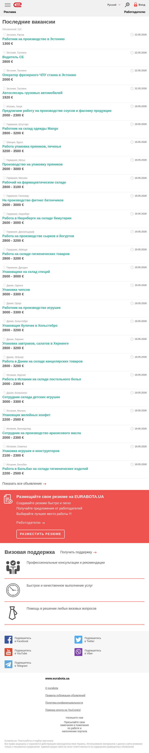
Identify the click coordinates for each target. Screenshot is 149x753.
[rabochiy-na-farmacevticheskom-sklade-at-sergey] (74, 183)
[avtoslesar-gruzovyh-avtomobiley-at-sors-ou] (74, 94)
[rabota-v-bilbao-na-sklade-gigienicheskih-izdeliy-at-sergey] (74, 469)
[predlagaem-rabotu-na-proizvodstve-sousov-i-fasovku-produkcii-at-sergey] (74, 111)
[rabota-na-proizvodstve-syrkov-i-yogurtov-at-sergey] (74, 237)
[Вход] (127, 5)
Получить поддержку (76, 552)
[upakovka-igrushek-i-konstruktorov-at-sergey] (74, 452)
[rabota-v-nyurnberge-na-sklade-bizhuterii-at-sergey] (74, 219)
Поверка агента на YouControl (63, 709)
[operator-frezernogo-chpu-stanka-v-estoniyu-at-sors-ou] (74, 76)
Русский (112, 4)
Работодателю (134, 11)
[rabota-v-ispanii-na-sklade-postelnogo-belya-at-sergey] (74, 380)
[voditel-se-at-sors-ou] (74, 58)
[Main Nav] (8, 5)
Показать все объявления (22, 483)
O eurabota (51, 688)
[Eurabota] (18, 5)
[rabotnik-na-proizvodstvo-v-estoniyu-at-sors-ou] (74, 40)
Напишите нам (74, 717)
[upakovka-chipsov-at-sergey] (74, 290)
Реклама (10, 11)
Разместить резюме (40, 534)
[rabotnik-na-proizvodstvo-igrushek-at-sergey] (74, 308)
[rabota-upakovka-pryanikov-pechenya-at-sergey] (74, 147)
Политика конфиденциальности (64, 702)
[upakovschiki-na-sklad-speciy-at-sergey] (74, 272)
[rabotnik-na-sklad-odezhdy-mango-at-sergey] (74, 129)
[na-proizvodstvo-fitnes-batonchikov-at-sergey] (74, 201)
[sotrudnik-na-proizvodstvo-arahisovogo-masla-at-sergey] (74, 434)
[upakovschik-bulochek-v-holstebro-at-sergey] (74, 326)
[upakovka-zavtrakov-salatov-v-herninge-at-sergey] (74, 344)
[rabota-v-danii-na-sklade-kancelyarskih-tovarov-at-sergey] (74, 362)
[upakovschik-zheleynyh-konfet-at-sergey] (74, 416)
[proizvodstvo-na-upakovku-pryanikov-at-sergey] (74, 165)
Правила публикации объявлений (65, 695)
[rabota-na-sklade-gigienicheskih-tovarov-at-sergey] (74, 255)
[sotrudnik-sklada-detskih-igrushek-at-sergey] (74, 398)
